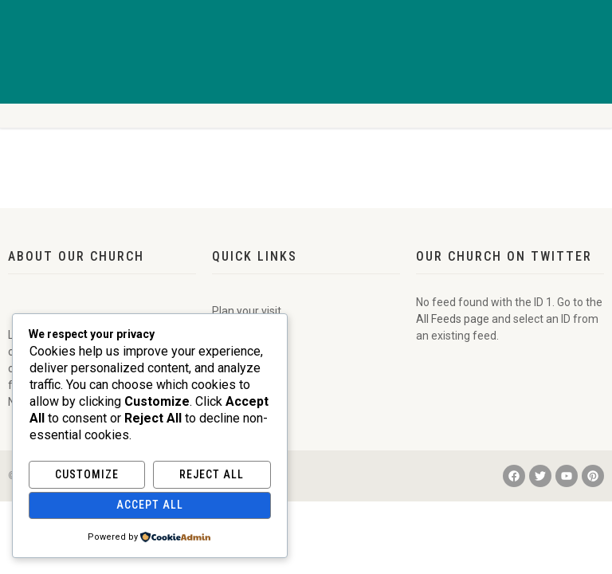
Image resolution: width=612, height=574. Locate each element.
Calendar (234, 344)
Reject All (211, 474)
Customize (87, 474)
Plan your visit (246, 311)
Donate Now (242, 378)
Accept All (149, 504)
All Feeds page (452, 319)
